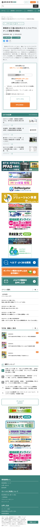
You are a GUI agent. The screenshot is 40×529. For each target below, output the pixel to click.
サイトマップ (5, 501)
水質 (13, 23)
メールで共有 (17, 37)
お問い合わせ (5, 485)
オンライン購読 (6, 509)
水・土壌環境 (7, 23)
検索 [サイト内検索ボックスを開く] (35, 6)
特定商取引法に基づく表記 (9, 494)
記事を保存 (7, 37)
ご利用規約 (5, 497)
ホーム (3, 17)
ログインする (20, 99)
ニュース (9, 17)
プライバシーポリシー (8, 499)
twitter (4, 41)
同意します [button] (33, 522)
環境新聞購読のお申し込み (9, 511)
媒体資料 (4, 487)
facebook (7, 41)
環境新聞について (6, 483)
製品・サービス (19, 23)
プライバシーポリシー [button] (15, 525)
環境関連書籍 (5, 513)
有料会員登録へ (20, 104)
